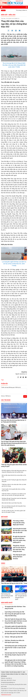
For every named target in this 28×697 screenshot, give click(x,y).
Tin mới (3, 10)
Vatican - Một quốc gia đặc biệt (14, 637)
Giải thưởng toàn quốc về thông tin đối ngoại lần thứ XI (7, 595)
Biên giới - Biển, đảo (8, 15)
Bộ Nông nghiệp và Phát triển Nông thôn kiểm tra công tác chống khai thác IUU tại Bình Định (14, 471)
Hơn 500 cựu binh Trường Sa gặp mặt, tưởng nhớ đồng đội (14, 480)
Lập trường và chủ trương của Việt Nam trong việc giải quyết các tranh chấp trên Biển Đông (15, 613)
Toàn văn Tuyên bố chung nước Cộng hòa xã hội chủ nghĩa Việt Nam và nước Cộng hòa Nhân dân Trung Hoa (16, 621)
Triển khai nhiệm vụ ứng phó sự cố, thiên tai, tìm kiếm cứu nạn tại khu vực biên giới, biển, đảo (14, 494)
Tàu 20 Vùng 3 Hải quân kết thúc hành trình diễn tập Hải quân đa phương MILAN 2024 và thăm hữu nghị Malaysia (14, 443)
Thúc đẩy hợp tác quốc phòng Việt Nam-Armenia (19, 556)
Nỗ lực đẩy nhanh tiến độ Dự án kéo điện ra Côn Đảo (14, 476)
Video (3, 563)
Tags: (2, 379)
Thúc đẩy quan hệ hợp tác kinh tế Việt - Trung (14, 583)
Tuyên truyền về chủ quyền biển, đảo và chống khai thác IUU (13, 489)
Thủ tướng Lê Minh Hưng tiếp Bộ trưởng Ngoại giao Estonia (18, 522)
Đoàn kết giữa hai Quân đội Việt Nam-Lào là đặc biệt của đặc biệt (20, 530)
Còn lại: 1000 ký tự (5, 396)
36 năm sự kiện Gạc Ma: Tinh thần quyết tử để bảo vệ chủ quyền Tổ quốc (13, 511)
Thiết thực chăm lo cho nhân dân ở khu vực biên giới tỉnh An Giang (14, 485)
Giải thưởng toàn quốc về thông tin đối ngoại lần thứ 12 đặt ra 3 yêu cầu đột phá (15, 647)
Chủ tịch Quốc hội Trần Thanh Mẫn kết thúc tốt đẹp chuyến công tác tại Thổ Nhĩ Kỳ (16, 655)
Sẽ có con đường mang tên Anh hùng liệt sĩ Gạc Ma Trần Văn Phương (14, 506)
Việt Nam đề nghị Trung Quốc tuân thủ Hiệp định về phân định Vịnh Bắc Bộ (14, 499)
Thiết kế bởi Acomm (6, 694)
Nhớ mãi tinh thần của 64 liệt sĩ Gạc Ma (12, 503)
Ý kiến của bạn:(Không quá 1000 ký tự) (11, 387)
